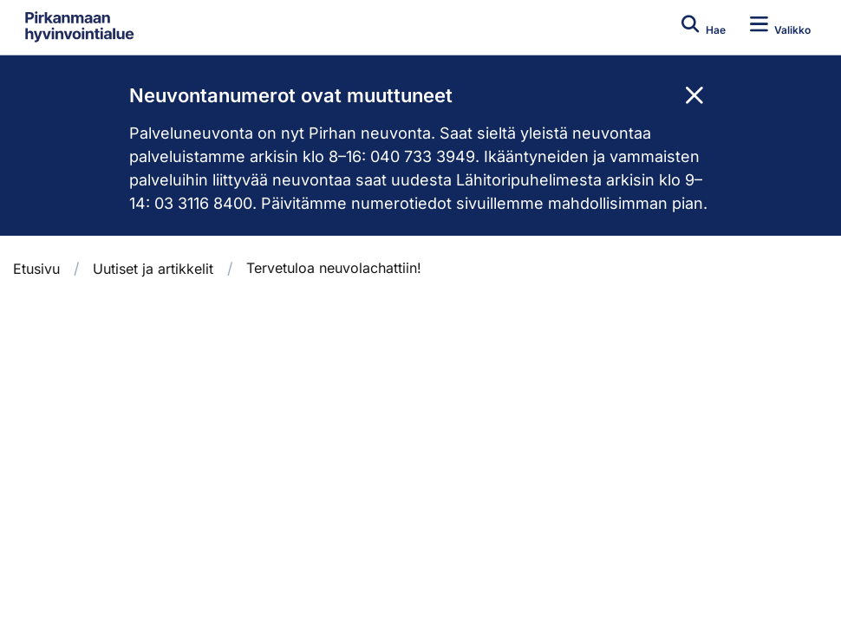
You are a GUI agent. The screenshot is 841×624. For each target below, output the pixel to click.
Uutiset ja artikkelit (153, 268)
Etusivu (36, 268)
